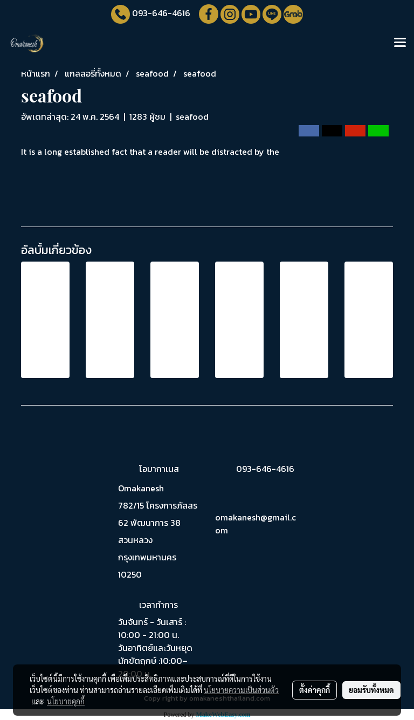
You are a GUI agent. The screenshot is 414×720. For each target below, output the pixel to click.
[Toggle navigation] (400, 43)
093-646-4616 (161, 12)
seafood (192, 116)
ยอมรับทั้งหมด (371, 690)
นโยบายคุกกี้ (66, 701)
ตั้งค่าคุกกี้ (314, 690)
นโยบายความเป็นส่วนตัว (241, 690)
